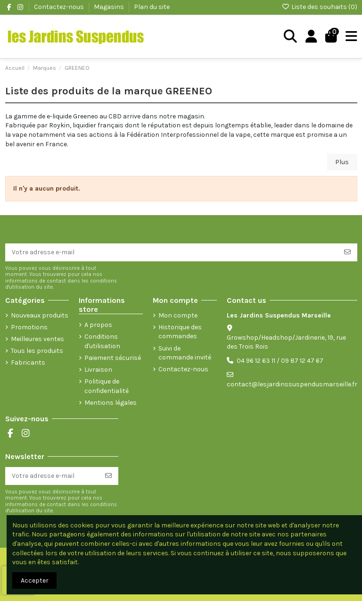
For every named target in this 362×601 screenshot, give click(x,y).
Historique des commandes (180, 332)
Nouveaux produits (39, 315)
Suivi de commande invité (184, 353)
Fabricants (28, 363)
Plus (342, 162)
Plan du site (152, 7)
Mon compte (177, 315)
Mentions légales (110, 403)
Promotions (29, 327)
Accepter (35, 580)
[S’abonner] (347, 252)
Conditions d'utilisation (102, 341)
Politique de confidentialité (106, 386)
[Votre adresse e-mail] (171, 252)
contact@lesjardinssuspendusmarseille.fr (292, 384)
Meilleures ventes (37, 339)
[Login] (311, 36)
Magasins (109, 7)
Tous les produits (37, 351)
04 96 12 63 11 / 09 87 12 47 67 (280, 361)
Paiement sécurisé (112, 358)
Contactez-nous (59, 7)
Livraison (98, 370)
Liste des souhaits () (319, 7)
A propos (98, 325)
